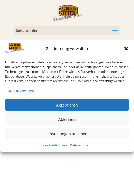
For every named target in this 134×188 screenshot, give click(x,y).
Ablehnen (67, 121)
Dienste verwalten (21, 93)
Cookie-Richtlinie (55, 147)
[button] (126, 50)
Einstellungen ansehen (67, 135)
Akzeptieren (67, 107)
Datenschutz (79, 147)
